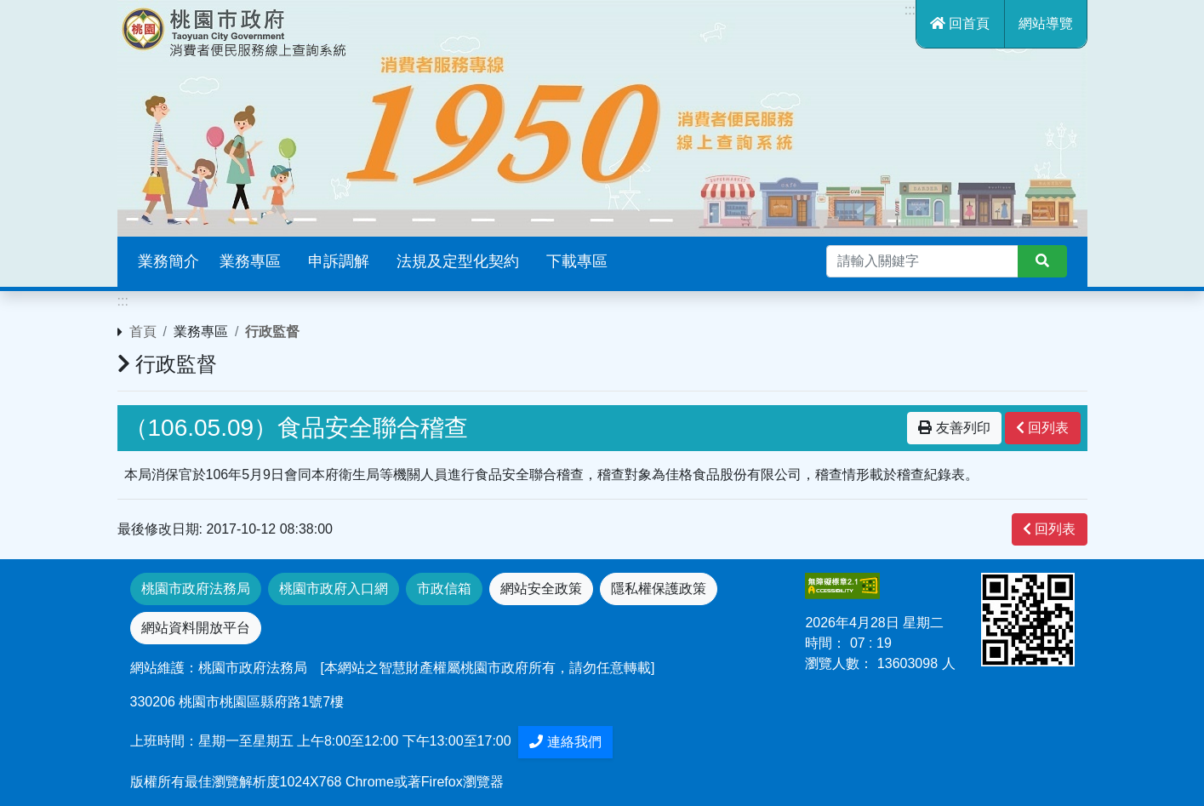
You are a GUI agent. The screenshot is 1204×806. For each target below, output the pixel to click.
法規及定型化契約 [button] (458, 261)
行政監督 (272, 331)
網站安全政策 (541, 588)
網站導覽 (1046, 23)
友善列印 (954, 427)
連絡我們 (565, 742)
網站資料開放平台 (195, 627)
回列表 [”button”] (1042, 427)
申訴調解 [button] (338, 261)
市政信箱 (444, 588)
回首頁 (960, 23)
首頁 (143, 331)
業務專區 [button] (250, 261)
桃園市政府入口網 (333, 588)
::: (910, 10)
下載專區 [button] (577, 261)
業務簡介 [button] (168, 261)
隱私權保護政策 (658, 588)
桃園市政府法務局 (195, 588)
